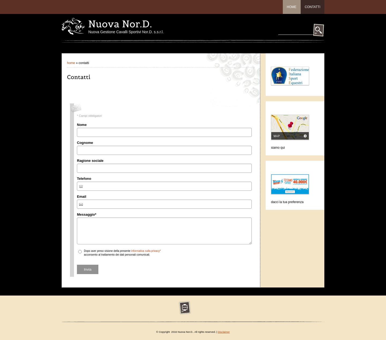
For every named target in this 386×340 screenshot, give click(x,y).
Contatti (312, 7)
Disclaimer (224, 331)
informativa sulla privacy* (146, 250)
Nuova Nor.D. (120, 24)
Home (291, 7)
